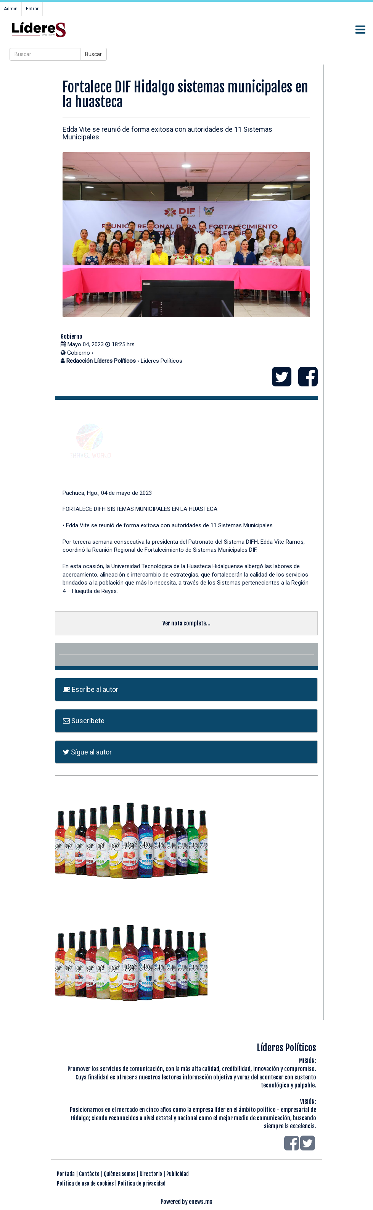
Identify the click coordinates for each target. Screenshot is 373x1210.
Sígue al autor (87, 752)
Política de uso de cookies (85, 1183)
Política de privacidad (142, 1183)
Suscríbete (84, 721)
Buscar (93, 54)
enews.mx (200, 1201)
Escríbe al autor (90, 689)
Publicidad (177, 1174)
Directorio (151, 1174)
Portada (66, 1174)
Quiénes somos (119, 1174)
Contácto (89, 1174)
